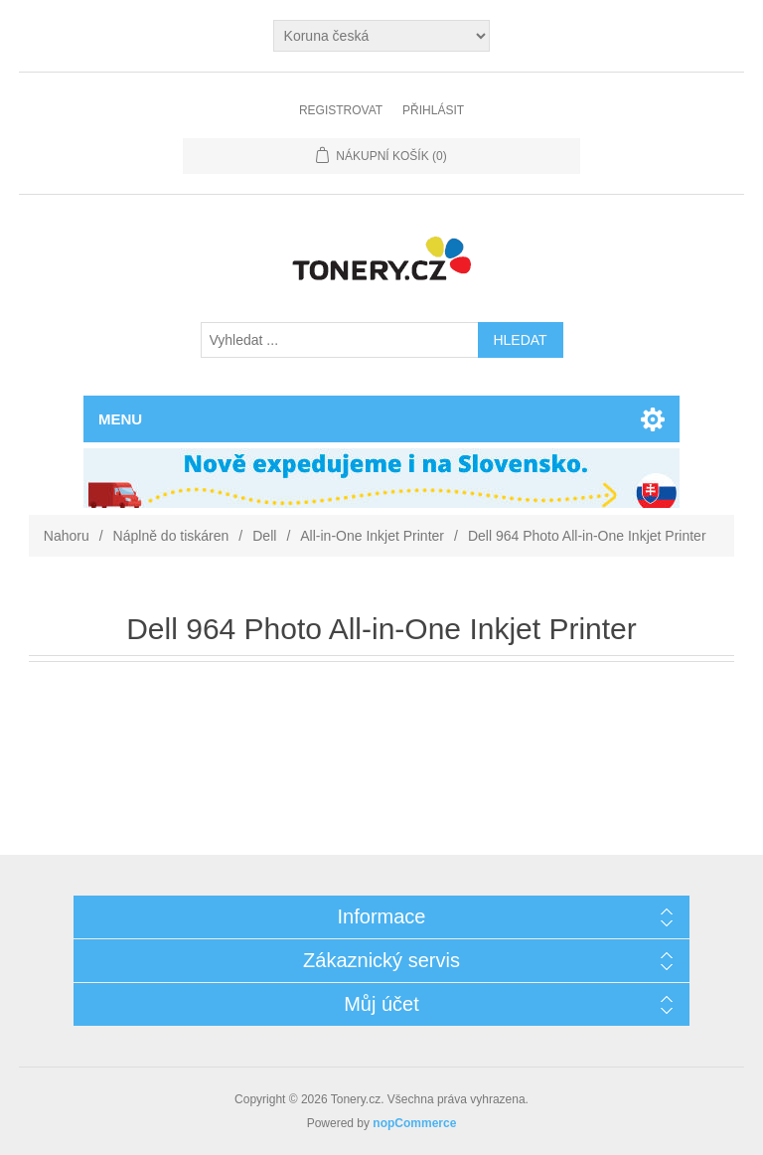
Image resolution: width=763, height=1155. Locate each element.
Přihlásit (433, 110)
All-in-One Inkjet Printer (372, 536)
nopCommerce (414, 1123)
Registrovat (340, 110)
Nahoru (66, 536)
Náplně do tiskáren (171, 536)
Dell (264, 536)
